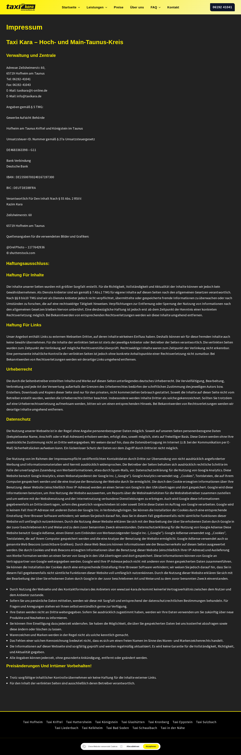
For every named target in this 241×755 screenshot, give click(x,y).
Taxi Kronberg (162, 722)
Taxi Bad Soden (116, 728)
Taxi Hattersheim (73, 722)
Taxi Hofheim (22, 722)
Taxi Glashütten (133, 722)
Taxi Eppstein (189, 722)
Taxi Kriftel (46, 722)
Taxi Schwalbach (147, 728)
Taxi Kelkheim (89, 728)
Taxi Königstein (104, 722)
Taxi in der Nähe (177, 728)
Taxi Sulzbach (215, 722)
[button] (86, 7)
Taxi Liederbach (60, 728)
